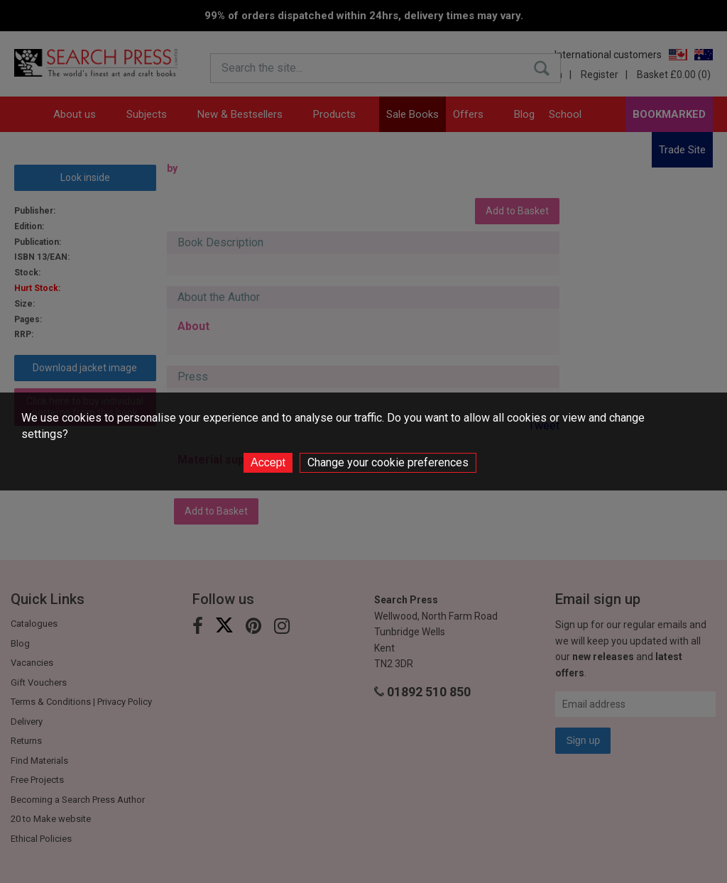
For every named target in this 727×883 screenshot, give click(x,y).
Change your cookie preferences (388, 462)
